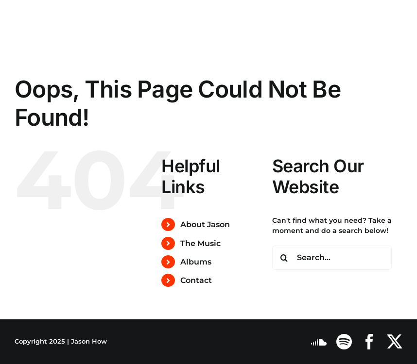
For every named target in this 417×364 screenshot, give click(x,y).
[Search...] (332, 258)
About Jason (205, 224)
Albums (195, 261)
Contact (196, 280)
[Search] (284, 258)
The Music (200, 243)
